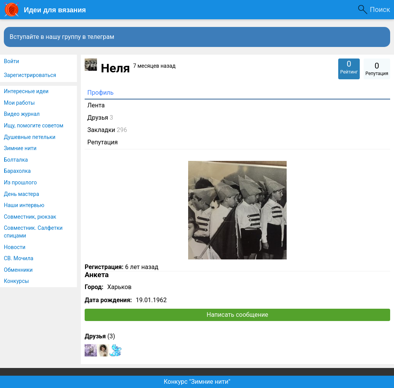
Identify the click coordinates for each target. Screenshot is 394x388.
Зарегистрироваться (30, 75)
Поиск (380, 9)
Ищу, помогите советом (33, 125)
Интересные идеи (26, 91)
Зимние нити (20, 148)
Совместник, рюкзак (30, 217)
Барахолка (17, 171)
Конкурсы (16, 281)
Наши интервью (24, 205)
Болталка (16, 160)
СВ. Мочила (18, 258)
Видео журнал (22, 114)
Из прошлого (20, 182)
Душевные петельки (29, 137)
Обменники (18, 270)
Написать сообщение (237, 314)
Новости (14, 247)
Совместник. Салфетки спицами (33, 232)
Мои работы (19, 103)
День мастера (21, 194)
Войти (11, 61)
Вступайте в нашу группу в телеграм (62, 36)
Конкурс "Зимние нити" (197, 381)
